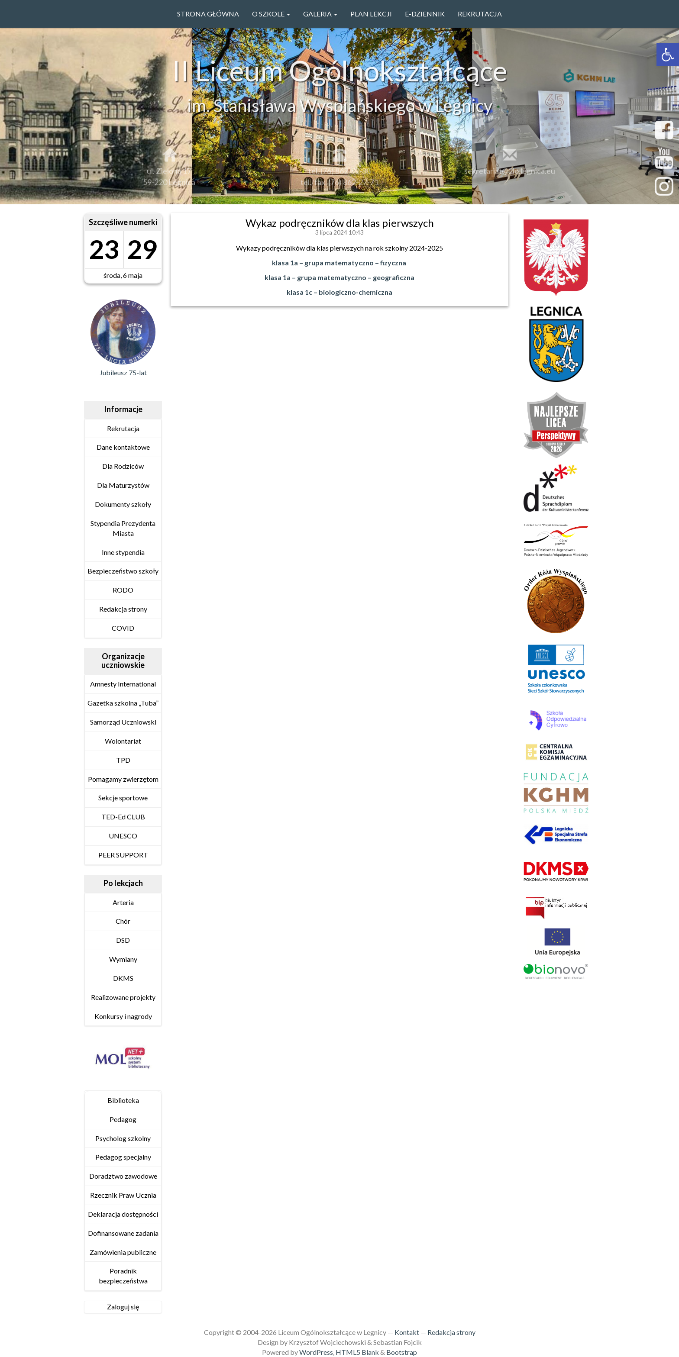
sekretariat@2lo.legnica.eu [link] (509, 175)
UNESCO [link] (123, 836)
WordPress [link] (316, 1352)
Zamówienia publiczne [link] (123, 1252)
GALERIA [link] (320, 14)
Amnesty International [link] (123, 684)
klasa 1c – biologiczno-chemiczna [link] (339, 292)
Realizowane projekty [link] (123, 997)
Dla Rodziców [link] (123, 466)
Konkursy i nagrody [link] (123, 1016)
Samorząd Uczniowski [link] (123, 722)
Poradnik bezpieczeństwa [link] (123, 1276)
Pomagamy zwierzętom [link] (123, 779)
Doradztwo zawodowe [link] (123, 1176)
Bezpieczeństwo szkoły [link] (122, 571)
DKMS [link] (123, 978)
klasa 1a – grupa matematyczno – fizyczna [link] (339, 262)
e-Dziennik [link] (425, 14)
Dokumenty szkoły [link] (123, 504)
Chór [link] (123, 921)
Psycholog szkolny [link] (123, 1138)
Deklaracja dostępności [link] (123, 1214)
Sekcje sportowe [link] (123, 797)
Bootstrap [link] (401, 1352)
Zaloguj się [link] (123, 1306)
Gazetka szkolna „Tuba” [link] (122, 703)
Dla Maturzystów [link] (123, 485)
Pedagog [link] (123, 1119)
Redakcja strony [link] (123, 609)
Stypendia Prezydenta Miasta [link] (123, 528)
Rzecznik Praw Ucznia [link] (123, 1195)
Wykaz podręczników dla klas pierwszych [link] (340, 222)
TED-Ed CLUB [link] (123, 816)
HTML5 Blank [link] (357, 1352)
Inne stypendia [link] (123, 552)
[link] (667, 54)
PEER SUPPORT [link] (123, 855)
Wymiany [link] (123, 959)
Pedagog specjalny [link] (123, 1157)
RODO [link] (123, 590)
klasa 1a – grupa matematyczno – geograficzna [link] (339, 277)
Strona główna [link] (208, 14)
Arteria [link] (123, 902)
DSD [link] (123, 940)
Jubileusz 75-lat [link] (123, 372)
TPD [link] (123, 760)
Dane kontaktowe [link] (123, 447)
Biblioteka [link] (123, 1100)
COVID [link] (123, 628)
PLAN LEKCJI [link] (371, 14)
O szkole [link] (271, 14)
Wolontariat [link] (123, 741)
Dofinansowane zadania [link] (123, 1233)
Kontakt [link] (406, 1332)
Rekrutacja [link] (480, 14)
